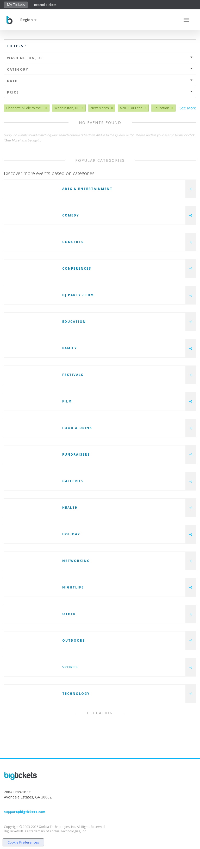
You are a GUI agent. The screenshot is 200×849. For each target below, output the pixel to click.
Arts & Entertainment (87, 189)
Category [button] (100, 69)
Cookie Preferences (23, 842)
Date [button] (100, 81)
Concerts (73, 242)
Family (69, 348)
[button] (28, 19)
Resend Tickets (45, 5)
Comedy (70, 215)
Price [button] (100, 92)
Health (70, 507)
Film (67, 401)
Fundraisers (76, 454)
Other (69, 614)
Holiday (71, 534)
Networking (76, 561)
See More (188, 108)
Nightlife (73, 587)
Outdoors (73, 640)
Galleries (73, 481)
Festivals (72, 375)
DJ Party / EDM (78, 295)
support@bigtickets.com (24, 812)
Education (74, 321)
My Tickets (16, 4)
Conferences (76, 268)
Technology (76, 693)
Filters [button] (17, 46)
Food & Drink (77, 428)
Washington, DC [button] (100, 58)
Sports (70, 667)
